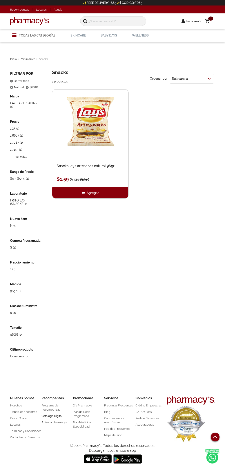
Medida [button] (15, 284)
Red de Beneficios (147, 418)
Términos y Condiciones (25, 431)
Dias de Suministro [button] (23, 306)
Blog (107, 411)
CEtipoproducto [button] (21, 349)
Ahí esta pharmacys (54, 422)
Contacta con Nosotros (25, 437)
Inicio (13, 59)
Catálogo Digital (52, 416)
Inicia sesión (194, 21)
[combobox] (192, 78)
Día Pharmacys (82, 405)
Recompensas (19, 9)
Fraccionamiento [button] (22, 262)
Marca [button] (14, 96)
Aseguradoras (145, 424)
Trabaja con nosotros (23, 411)
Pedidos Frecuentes (117, 428)
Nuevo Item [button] (18, 219)
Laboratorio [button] (18, 193)
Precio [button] (14, 121)
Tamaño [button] (16, 327)
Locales (41, 9)
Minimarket (28, 59)
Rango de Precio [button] (22, 172)
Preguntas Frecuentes (118, 405)
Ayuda (58, 9)
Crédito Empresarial (148, 405)
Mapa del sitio (113, 435)
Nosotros (16, 405)
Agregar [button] (92, 193)
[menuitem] (34, 33)
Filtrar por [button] (21, 73)
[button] (210, 21)
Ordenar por (158, 78)
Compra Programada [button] (25, 240)
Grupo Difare (18, 418)
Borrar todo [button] (19, 81)
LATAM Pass (144, 411)
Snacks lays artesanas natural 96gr (85, 166)
